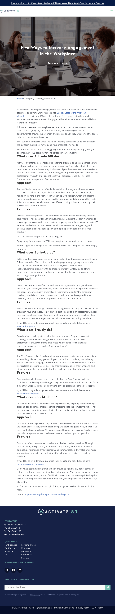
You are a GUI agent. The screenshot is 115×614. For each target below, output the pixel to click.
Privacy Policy (35, 595)
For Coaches (10, 548)
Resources (26, 548)
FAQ (6, 554)
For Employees (28, 545)
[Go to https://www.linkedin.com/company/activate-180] (7, 570)
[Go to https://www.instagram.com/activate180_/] (13, 570)
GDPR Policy (97, 607)
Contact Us (26, 554)
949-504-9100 (13, 531)
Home (20, 98)
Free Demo (26, 551)
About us (9, 551)
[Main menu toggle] (112, 11)
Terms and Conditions (63, 607)
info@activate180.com (17, 534)
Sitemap (25, 558)
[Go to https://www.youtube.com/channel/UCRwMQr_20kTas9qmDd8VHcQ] (20, 570)
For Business (11, 545)
